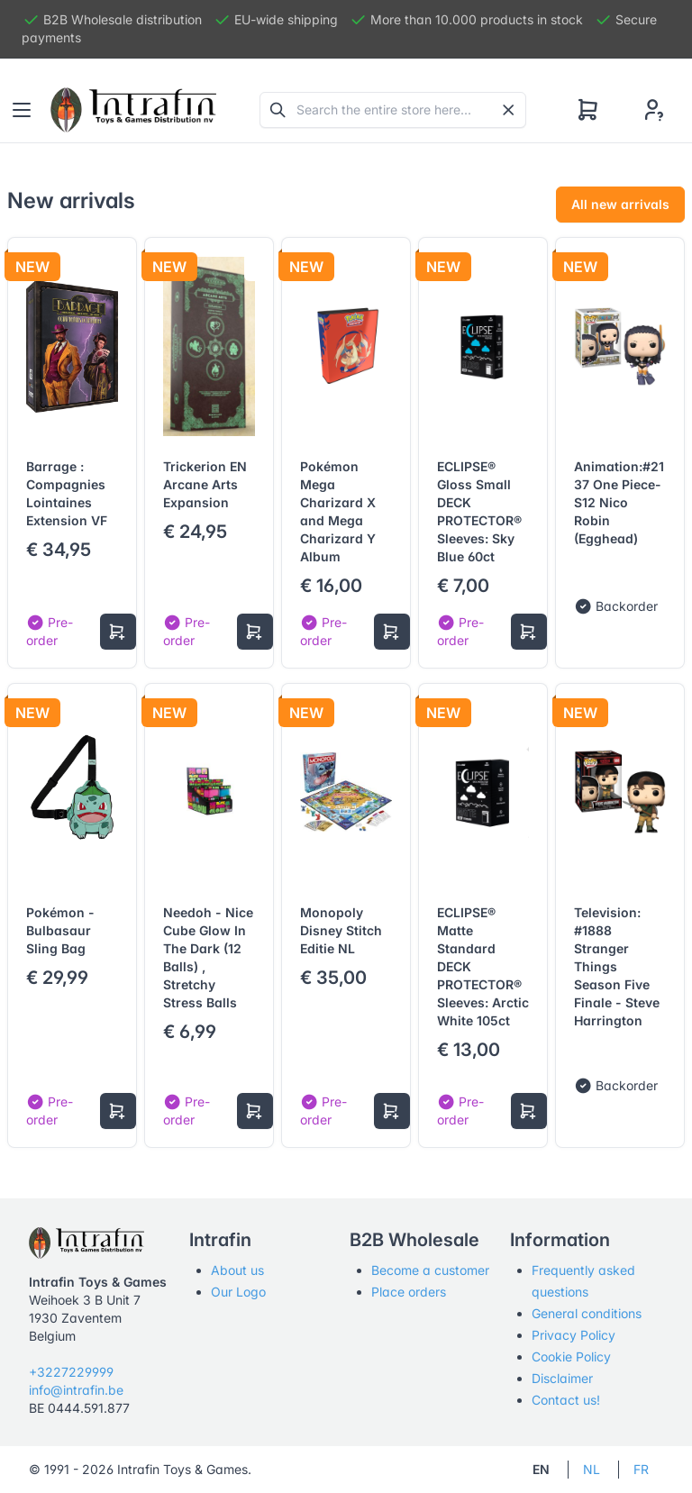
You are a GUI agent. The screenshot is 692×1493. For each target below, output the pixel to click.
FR (641, 1469)
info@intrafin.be (76, 1389)
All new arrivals (620, 204)
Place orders (408, 1291)
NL (591, 1469)
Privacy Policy (573, 1335)
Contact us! (566, 1399)
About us (237, 1270)
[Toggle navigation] (21, 110)
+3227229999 (71, 1371)
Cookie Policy (571, 1356)
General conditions (587, 1313)
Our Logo (238, 1291)
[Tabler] (133, 109)
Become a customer (430, 1270)
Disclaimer (562, 1378)
